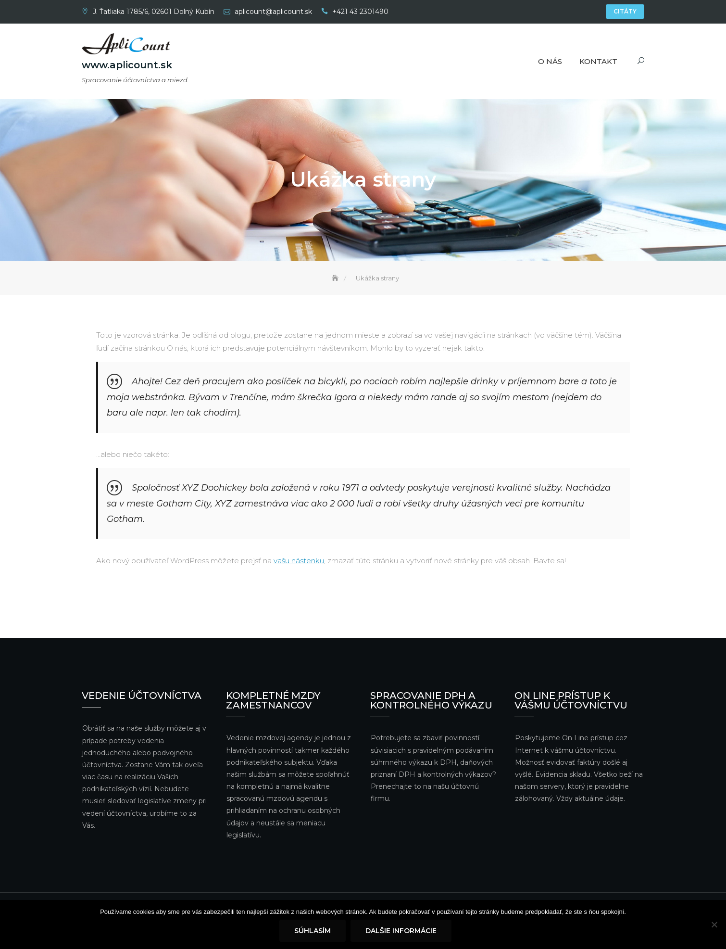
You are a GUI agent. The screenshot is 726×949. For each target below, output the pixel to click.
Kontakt (598, 61)
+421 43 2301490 (360, 11)
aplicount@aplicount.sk (273, 11)
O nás (550, 61)
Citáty (625, 11)
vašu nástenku (299, 562)
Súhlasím (312, 930)
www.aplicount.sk (127, 65)
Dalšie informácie (401, 930)
